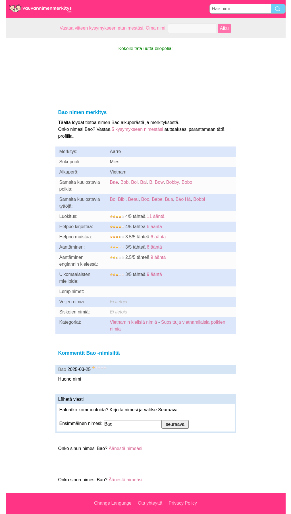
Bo (113, 199)
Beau (133, 199)
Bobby (172, 182)
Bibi (122, 199)
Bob (124, 182)
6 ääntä (154, 226)
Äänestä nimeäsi (125, 448)
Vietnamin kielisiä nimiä (133, 322)
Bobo (187, 182)
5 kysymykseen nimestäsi (137, 129)
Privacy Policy (183, 503)
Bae (114, 182)
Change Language (113, 503)
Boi (134, 182)
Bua (169, 199)
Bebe (157, 199)
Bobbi (199, 199)
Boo (145, 199)
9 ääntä (158, 257)
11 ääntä (156, 216)
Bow (159, 182)
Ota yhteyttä (150, 503)
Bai (143, 182)
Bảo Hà (183, 199)
